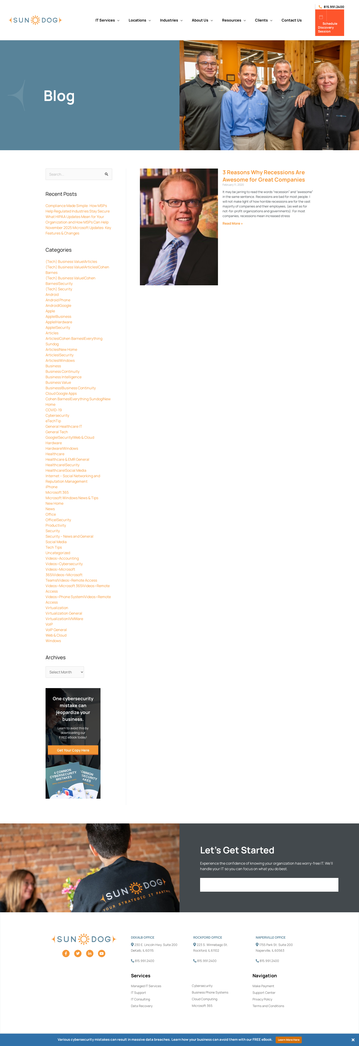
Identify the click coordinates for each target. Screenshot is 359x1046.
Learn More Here (288, 1040)
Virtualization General (64, 613)
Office (51, 514)
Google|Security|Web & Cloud (70, 437)
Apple (50, 310)
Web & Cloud (56, 635)
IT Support (138, 992)
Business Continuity (62, 371)
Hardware (54, 442)
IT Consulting (140, 999)
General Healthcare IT (64, 426)
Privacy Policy (262, 999)
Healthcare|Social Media (66, 470)
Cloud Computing (204, 999)
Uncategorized (58, 552)
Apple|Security (58, 327)
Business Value (58, 382)
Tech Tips (54, 547)
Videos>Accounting (62, 558)
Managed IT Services (146, 986)
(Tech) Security (59, 288)
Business (53, 365)
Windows (53, 640)
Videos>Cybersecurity (64, 563)
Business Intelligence (64, 376)
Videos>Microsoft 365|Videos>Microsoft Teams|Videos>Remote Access (71, 575)
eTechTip (53, 420)
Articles (52, 332)
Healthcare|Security (62, 464)
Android (52, 294)
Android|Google (58, 305)
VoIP (49, 624)
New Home (54, 503)
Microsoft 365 (57, 492)
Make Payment (263, 986)
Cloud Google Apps (61, 393)
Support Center (264, 992)
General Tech (57, 431)
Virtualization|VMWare (64, 618)
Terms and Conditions (268, 1006)
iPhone (51, 486)
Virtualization (57, 607)
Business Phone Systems (210, 992)
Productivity (56, 525)
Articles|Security (59, 354)
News (50, 508)
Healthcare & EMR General (67, 459)
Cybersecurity (57, 415)
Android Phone (58, 299)
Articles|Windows (60, 360)
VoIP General (56, 629)
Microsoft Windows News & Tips (72, 497)
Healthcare (55, 453)
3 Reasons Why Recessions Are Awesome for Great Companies (264, 175)
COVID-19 (54, 409)
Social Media (56, 541)
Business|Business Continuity (71, 387)
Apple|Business (58, 316)
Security (53, 530)
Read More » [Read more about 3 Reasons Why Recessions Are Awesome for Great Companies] (233, 223)
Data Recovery (141, 1006)
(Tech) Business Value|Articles (71, 261)
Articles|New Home (61, 349)
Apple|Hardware (59, 321)
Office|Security (58, 519)
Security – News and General (69, 536)
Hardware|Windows (62, 448)
